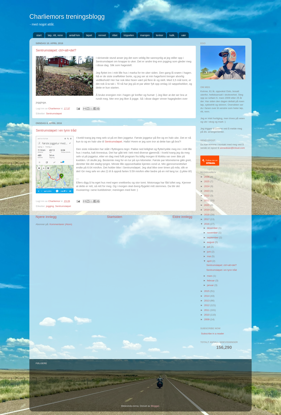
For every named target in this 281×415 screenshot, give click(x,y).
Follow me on (211, 161)
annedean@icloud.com (232, 148)
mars (210, 276)
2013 (207, 300)
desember (212, 228)
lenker (159, 35)
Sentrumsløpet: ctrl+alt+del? (56, 50)
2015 (207, 291)
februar (211, 280)
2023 (207, 191)
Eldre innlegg (182, 217)
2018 (207, 214)
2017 (207, 219)
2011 (207, 310)
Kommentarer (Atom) (60, 224)
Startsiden (114, 217)
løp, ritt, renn (55, 35)
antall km (74, 35)
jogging (50, 206)
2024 (207, 186)
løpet (89, 35)
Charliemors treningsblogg (67, 16)
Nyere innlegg (46, 217)
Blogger (155, 406)
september (213, 237)
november (212, 232)
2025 (207, 181)
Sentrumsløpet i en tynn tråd (56, 130)
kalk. (172, 35)
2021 (207, 200)
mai (209, 256)
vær (183, 35)
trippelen (129, 35)
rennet (102, 35)
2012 (207, 305)
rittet (114, 35)
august (211, 242)
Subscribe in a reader (212, 333)
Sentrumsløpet (54, 113)
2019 (207, 209)
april (209, 261)
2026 (207, 176)
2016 (207, 224)
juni (209, 251)
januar (210, 285)
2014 (207, 296)
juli (209, 246)
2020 (207, 205)
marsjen (145, 35)
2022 (207, 195)
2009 (207, 319)
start (39, 35)
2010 (207, 314)
